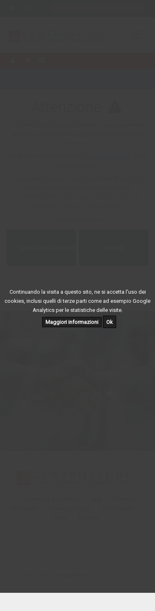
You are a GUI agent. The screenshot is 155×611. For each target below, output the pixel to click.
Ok (109, 322)
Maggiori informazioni (71, 322)
